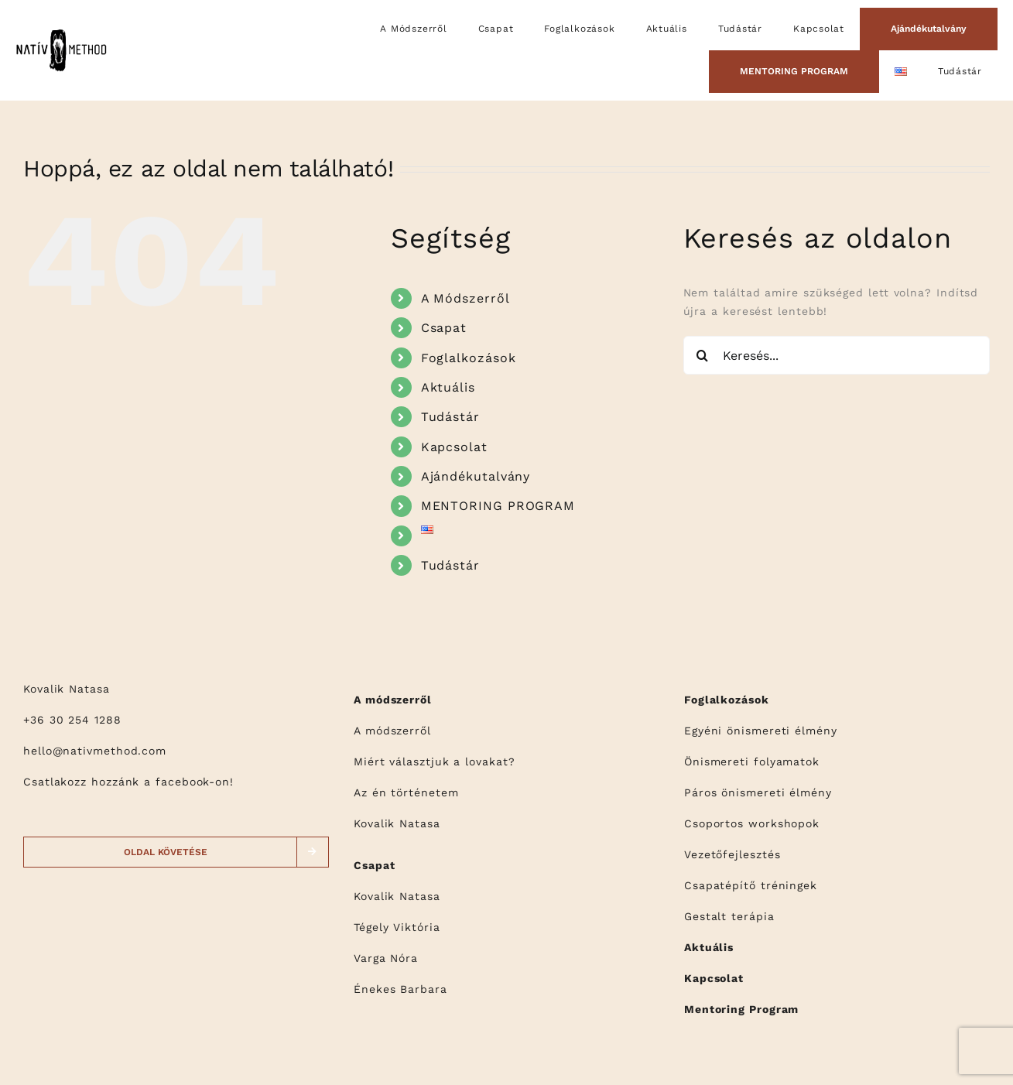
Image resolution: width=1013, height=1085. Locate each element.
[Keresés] (702, 355)
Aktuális (448, 387)
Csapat (444, 327)
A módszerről (392, 730)
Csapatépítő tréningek (750, 885)
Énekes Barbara (400, 989)
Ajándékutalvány (476, 476)
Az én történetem (406, 792)
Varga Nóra (386, 958)
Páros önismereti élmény (758, 792)
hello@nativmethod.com (94, 750)
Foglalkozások (468, 358)
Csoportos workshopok (752, 823)
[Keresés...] (836, 355)
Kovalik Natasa (397, 823)
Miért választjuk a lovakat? (434, 761)
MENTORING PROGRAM (498, 505)
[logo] (61, 32)
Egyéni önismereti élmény (760, 730)
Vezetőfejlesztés (732, 854)
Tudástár (450, 416)
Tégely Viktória (397, 927)
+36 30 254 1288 (72, 720)
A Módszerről (465, 298)
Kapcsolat (454, 447)
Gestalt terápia (729, 916)
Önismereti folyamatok (752, 761)
